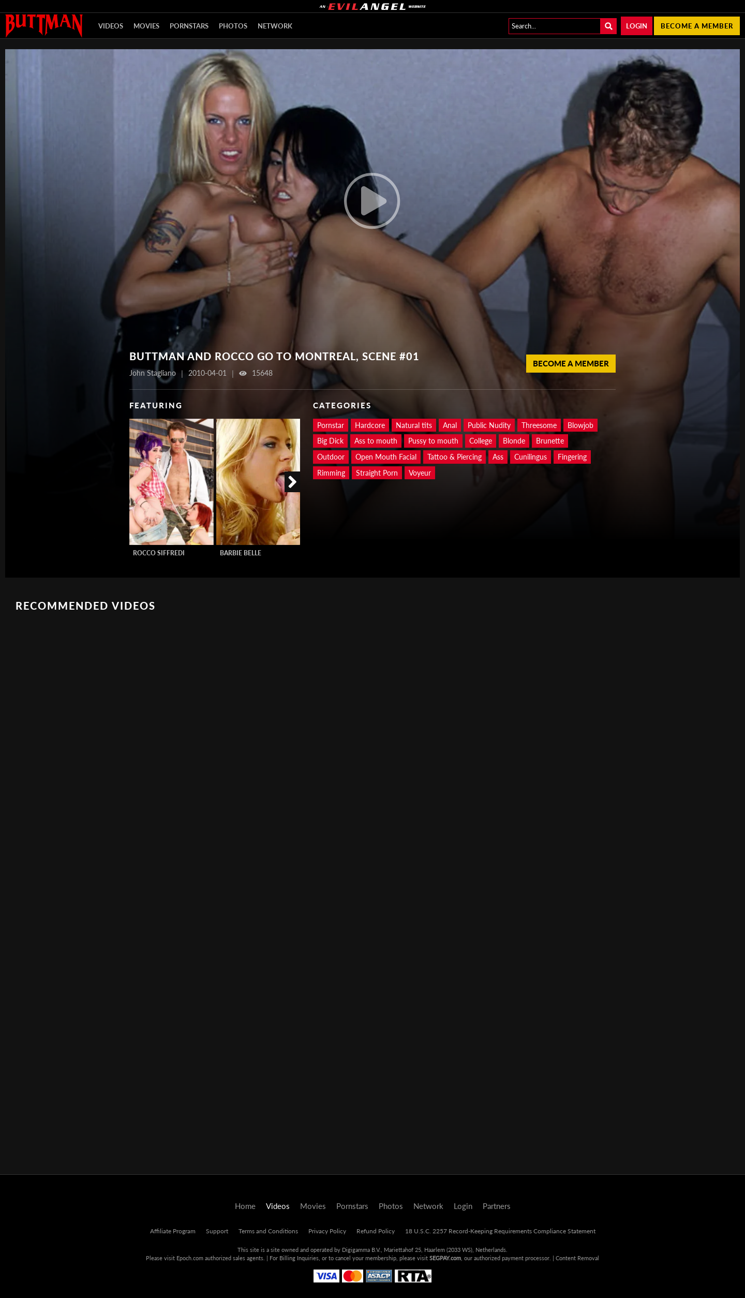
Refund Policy (375, 1231)
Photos (233, 26)
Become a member (697, 26)
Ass (498, 456)
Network (275, 26)
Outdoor (331, 456)
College (480, 440)
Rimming (331, 472)
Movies (146, 26)
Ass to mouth (375, 440)
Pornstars (189, 26)
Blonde (514, 440)
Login (636, 26)
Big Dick (330, 440)
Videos (110, 26)
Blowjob (580, 425)
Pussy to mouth (433, 440)
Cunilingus (530, 456)
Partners (497, 1206)
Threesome (539, 425)
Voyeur (420, 472)
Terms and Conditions (268, 1231)
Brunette (550, 440)
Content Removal (577, 1258)
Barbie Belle (240, 553)
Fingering (572, 456)
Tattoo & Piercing (454, 456)
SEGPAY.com (445, 1258)
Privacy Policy (327, 1231)
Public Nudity (489, 425)
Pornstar (330, 425)
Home (245, 1206)
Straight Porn (377, 472)
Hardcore (370, 425)
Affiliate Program (173, 1231)
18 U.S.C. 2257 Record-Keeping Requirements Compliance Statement (500, 1231)
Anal (450, 425)
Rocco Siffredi (159, 553)
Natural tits (414, 425)
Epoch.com (189, 1258)
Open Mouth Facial (385, 456)
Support (217, 1231)
